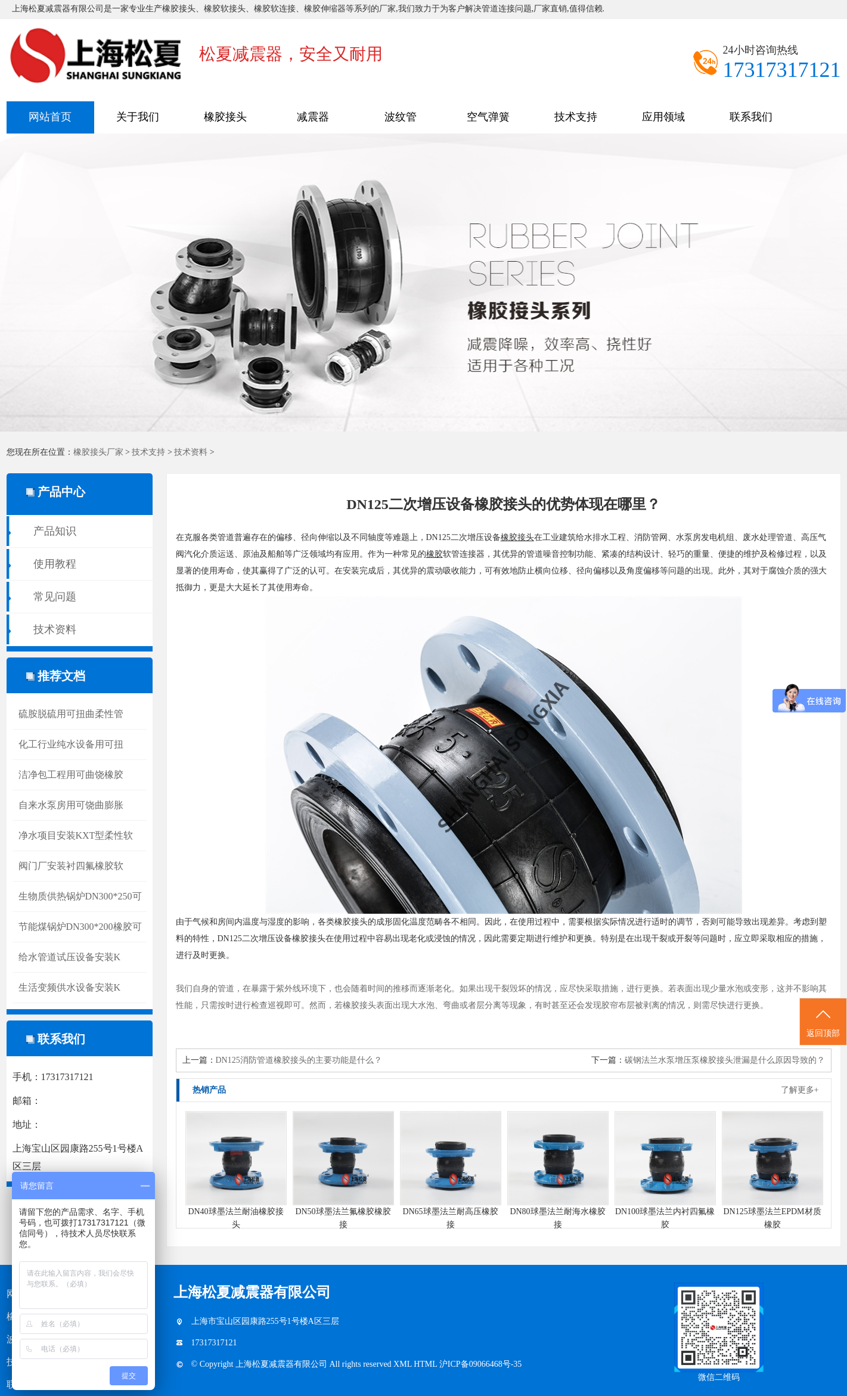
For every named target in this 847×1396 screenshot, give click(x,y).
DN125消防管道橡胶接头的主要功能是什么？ (299, 1060)
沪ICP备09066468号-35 (480, 1364)
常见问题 (54, 597)
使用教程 (54, 564)
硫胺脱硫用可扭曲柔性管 (70, 714)
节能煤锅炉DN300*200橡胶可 (80, 927)
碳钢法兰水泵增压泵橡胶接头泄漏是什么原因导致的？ (725, 1060)
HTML (426, 1364)
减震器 (313, 117)
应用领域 (663, 117)
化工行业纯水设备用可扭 (70, 744)
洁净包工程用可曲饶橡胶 (70, 775)
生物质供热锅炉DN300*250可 (80, 896)
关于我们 (137, 117)
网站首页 (50, 117)
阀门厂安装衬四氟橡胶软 (70, 866)
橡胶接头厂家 (98, 452)
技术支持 (575, 117)
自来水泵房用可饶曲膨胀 (70, 805)
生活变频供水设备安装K (69, 987)
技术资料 (190, 452)
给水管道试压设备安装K (69, 957)
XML (403, 1364)
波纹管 (400, 117)
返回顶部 (823, 1022)
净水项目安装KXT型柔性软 (76, 835)
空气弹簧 (488, 117)
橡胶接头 (225, 117)
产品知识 (54, 531)
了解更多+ (800, 1089)
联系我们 (751, 117)
